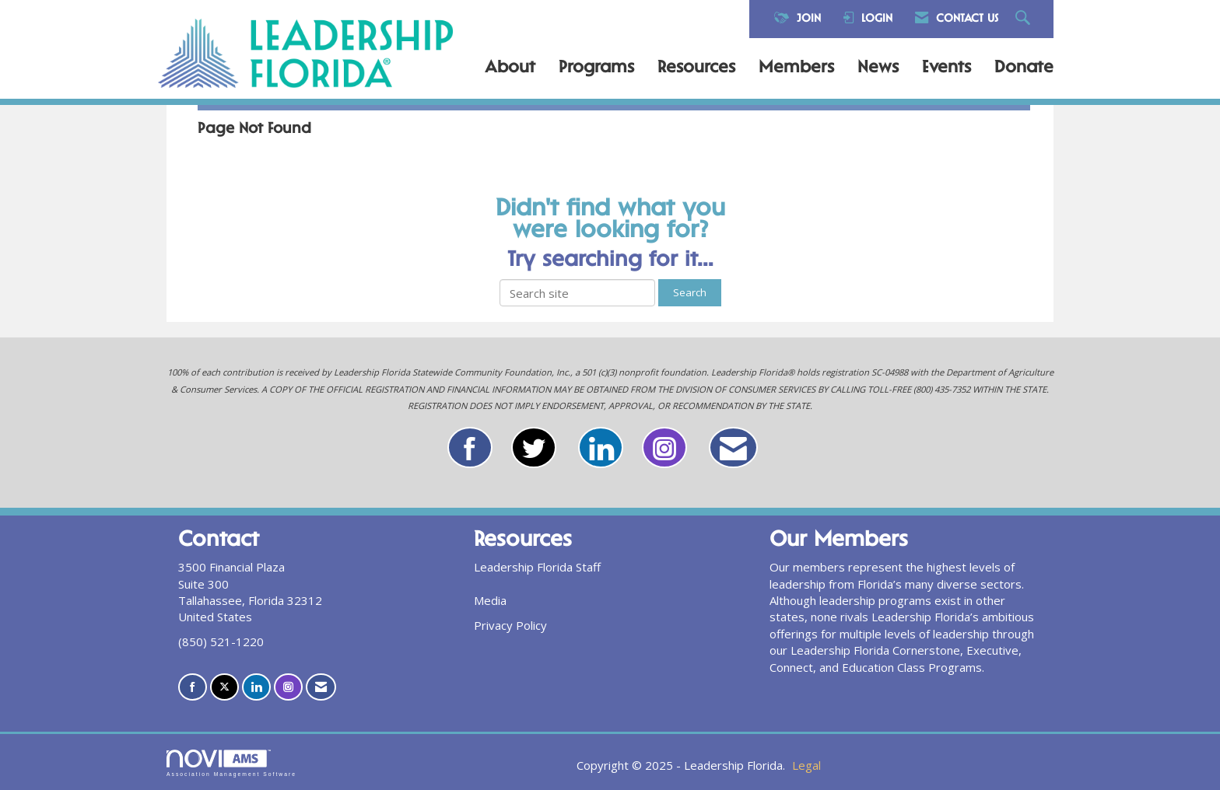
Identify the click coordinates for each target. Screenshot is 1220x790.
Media (490, 600)
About (510, 68)
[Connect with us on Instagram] (288, 687)
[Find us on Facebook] (192, 687)
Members (796, 68)
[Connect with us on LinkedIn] (256, 687)
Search (689, 292)
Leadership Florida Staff (537, 567)
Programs (596, 68)
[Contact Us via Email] (321, 687)
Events (946, 68)
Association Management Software (231, 764)
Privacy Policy (510, 625)
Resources (696, 68)
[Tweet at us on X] (224, 687)
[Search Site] (1024, 19)
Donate (1023, 68)
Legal (806, 765)
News (878, 68)
